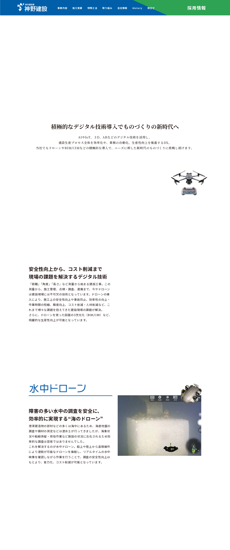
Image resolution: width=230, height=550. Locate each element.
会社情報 (122, 8)
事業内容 (62, 8)
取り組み (107, 8)
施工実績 (77, 8)
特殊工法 (92, 8)
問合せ (151, 8)
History (137, 8)
